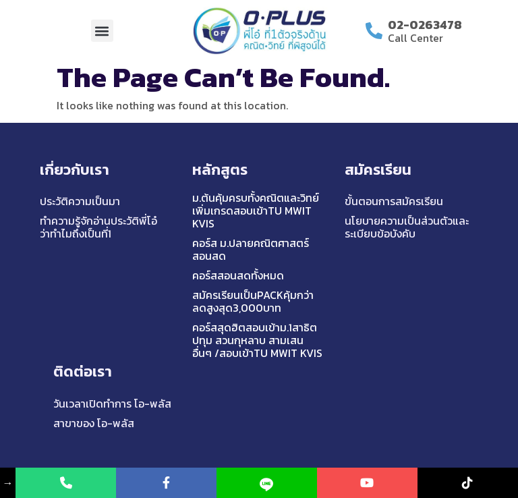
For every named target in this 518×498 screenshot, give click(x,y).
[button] (102, 31)
